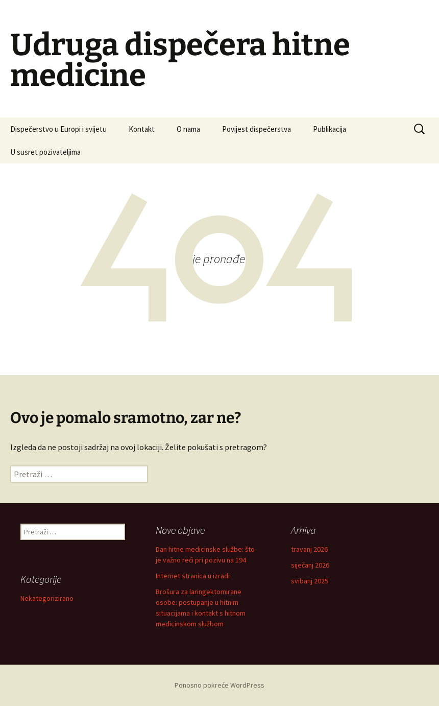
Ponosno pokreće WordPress (219, 685)
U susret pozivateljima (45, 152)
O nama (188, 129)
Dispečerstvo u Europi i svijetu (58, 129)
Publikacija (329, 129)
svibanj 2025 (309, 580)
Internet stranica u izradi (193, 575)
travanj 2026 (309, 549)
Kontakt (142, 129)
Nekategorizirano (47, 598)
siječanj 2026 (310, 565)
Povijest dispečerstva (256, 129)
